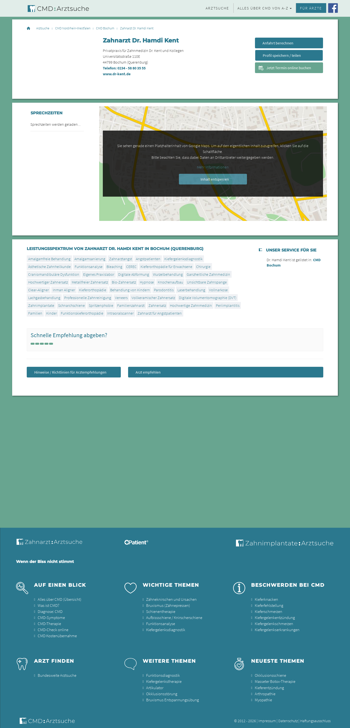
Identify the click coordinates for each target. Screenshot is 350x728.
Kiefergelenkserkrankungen (276, 628)
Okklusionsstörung (160, 691)
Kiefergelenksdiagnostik (183, 258)
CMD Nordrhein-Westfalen (72, 28)
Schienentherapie (160, 611)
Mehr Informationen (213, 167)
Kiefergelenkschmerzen (273, 622)
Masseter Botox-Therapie (274, 679)
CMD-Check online (52, 628)
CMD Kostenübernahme (56, 634)
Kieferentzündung (269, 685)
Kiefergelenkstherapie (163, 679)
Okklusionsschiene (269, 673)
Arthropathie (265, 691)
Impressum (267, 717)
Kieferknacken (266, 599)
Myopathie (263, 697)
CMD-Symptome (51, 616)
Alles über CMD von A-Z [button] (263, 8)
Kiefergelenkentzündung (274, 616)
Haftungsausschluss (315, 717)
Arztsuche (217, 8)
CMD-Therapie (49, 622)
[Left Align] (33, 344)
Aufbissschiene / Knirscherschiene (172, 616)
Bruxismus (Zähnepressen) (166, 605)
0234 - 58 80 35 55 (131, 68)
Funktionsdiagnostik (162, 673)
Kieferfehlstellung (268, 605)
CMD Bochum (105, 28)
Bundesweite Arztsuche (56, 673)
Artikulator (154, 685)
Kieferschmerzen (268, 611)
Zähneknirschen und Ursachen (170, 599)
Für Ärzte (311, 8)
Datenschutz (288, 717)
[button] (341, 721)
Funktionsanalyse (89, 266)
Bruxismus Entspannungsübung (171, 697)
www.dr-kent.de (117, 73)
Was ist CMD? (48, 605)
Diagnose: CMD (50, 611)
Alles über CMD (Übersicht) (58, 599)
